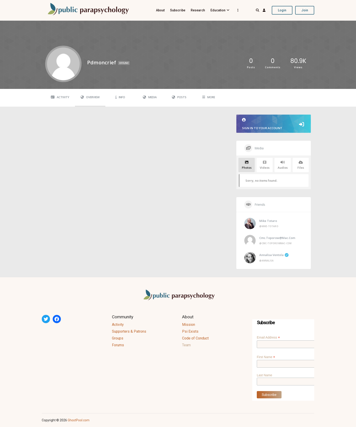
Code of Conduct (195, 338)
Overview (90, 97)
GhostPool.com (78, 420)
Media (150, 97)
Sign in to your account (273, 124)
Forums (118, 345)
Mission (188, 324)
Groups (117, 338)
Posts (179, 97)
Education (217, 10)
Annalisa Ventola (274, 255)
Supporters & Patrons (129, 331)
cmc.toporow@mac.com (277, 238)
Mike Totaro (268, 221)
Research (198, 10)
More (208, 97)
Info (120, 97)
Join (304, 10)
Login (282, 10)
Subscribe (177, 10)
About (160, 10)
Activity (60, 97)
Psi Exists (190, 331)
